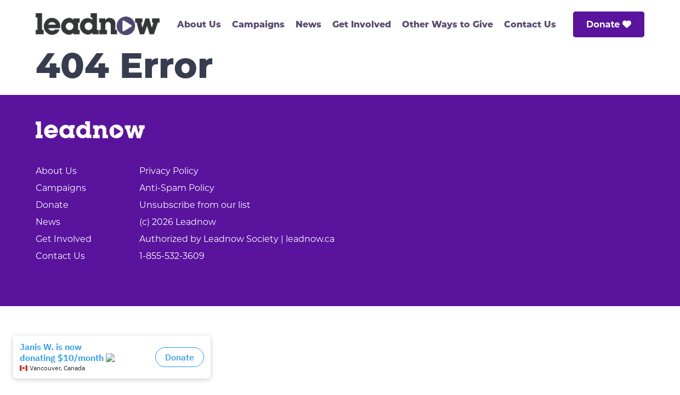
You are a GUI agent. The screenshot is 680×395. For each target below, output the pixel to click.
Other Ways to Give (447, 25)
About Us (199, 25)
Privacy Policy (169, 171)
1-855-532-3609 (172, 256)
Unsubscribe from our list (195, 205)
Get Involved (361, 25)
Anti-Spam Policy (176, 188)
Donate (608, 24)
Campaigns (258, 25)
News (308, 25)
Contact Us (530, 25)
